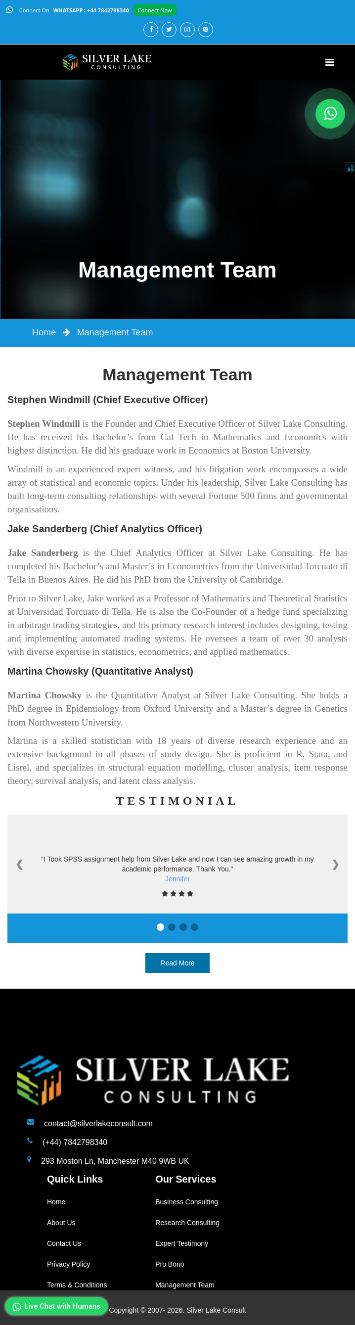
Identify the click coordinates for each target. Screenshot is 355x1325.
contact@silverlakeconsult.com (98, 1123)
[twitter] (168, 29)
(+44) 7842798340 (75, 1142)
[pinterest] (205, 29)
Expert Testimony (181, 1243)
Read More (177, 963)
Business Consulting (186, 1202)
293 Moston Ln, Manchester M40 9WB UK (115, 1161)
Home (44, 332)
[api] (10, 10)
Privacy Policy (68, 1264)
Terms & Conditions (77, 1285)
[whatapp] (330, 114)
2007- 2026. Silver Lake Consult (196, 1310)
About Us (61, 1223)
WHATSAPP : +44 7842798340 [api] (91, 10)
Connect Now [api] (155, 10)
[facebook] (150, 29)
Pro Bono (169, 1264)
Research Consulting (187, 1223)
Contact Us (64, 1243)
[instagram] (186, 29)
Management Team (115, 332)
